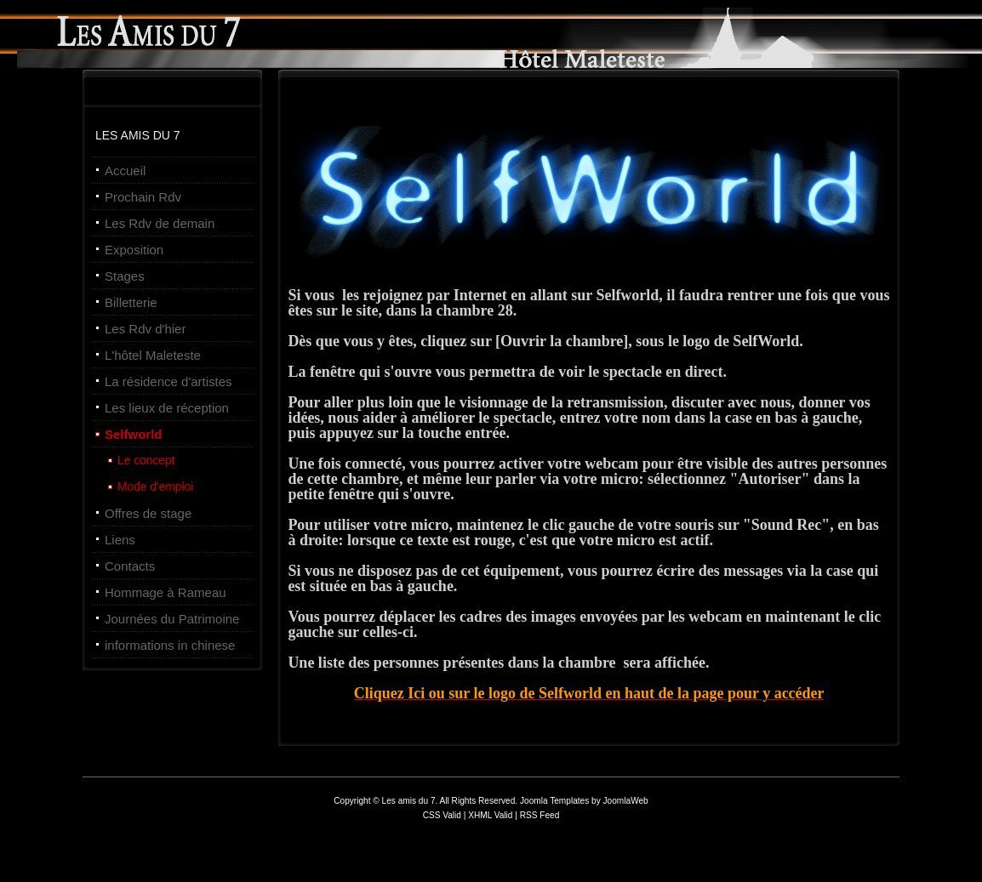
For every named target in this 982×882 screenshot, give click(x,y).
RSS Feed (540, 815)
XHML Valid (490, 815)
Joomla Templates (554, 800)
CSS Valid (443, 815)
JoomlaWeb (625, 800)
